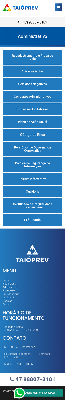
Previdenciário (11, 294)
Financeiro (9, 290)
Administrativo (11, 287)
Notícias (7, 301)
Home (6, 280)
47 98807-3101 (32, 379)
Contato (7, 304)
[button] (32, 57)
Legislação (9, 297)
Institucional (9, 283)
